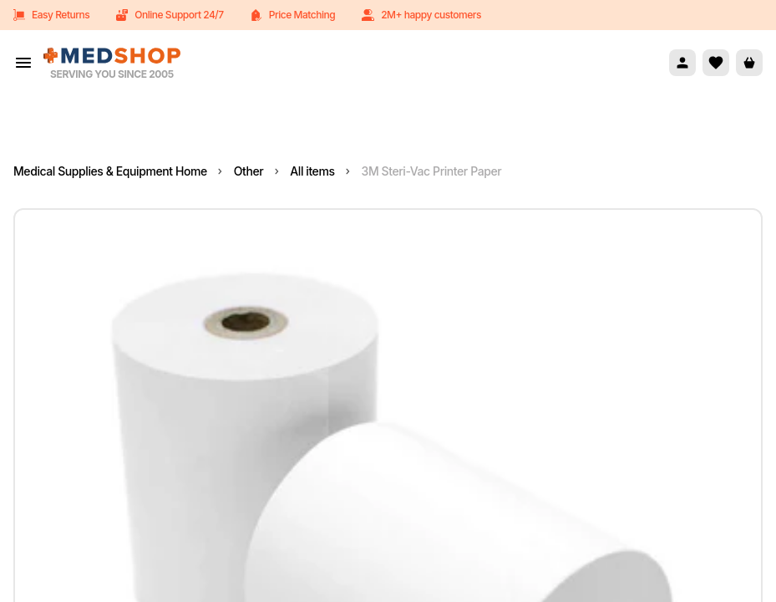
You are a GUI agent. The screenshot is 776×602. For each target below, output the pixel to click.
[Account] (682, 63)
